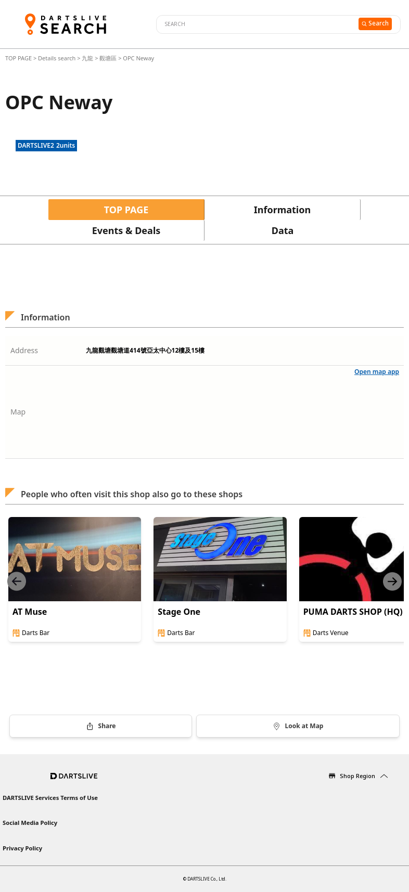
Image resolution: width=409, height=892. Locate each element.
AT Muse (29, 611)
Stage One (179, 611)
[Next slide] (392, 581)
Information (282, 209)
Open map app (376, 371)
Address (24, 350)
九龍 (87, 58)
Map (17, 412)
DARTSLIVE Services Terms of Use (50, 797)
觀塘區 (108, 58)
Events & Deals (126, 230)
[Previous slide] (16, 581)
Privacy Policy (22, 848)
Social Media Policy (30, 822)
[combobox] (256, 24)
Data (283, 230)
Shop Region (357, 776)
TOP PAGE (19, 58)
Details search (57, 58)
